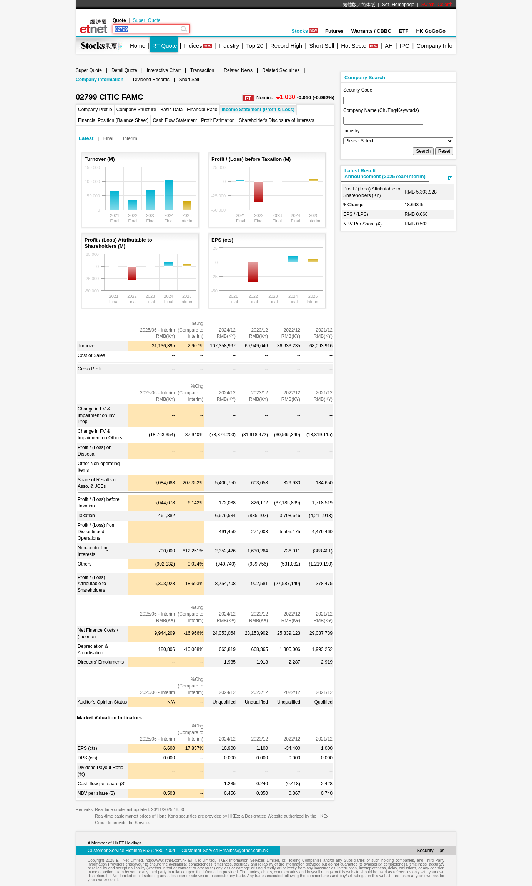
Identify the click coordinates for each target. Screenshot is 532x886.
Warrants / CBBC (371, 31)
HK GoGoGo (431, 31)
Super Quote (146, 20)
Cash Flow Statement (175, 120)
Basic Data (171, 109)
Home (137, 45)
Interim (130, 138)
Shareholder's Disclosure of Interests (276, 120)
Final (108, 138)
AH (389, 45)
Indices (193, 45)
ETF (404, 31)
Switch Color (437, 4)
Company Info (434, 45)
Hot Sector (354, 45)
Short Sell (321, 45)
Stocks (304, 31)
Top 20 (254, 45)
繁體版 (350, 4)
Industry (229, 45)
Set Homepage (398, 4)
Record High (286, 45)
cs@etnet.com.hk (250, 850)
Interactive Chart (164, 70)
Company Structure (136, 109)
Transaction (202, 70)
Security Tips (430, 850)
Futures (334, 31)
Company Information (99, 79)
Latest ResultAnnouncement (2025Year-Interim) (385, 173)
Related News (238, 70)
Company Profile (95, 109)
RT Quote (164, 45)
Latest (86, 138)
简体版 (368, 4)
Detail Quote (124, 70)
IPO (405, 45)
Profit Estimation (217, 120)
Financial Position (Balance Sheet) (113, 120)
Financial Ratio (202, 109)
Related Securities (280, 70)
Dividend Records (151, 79)
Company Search (364, 77)
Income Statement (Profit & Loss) (258, 109)
